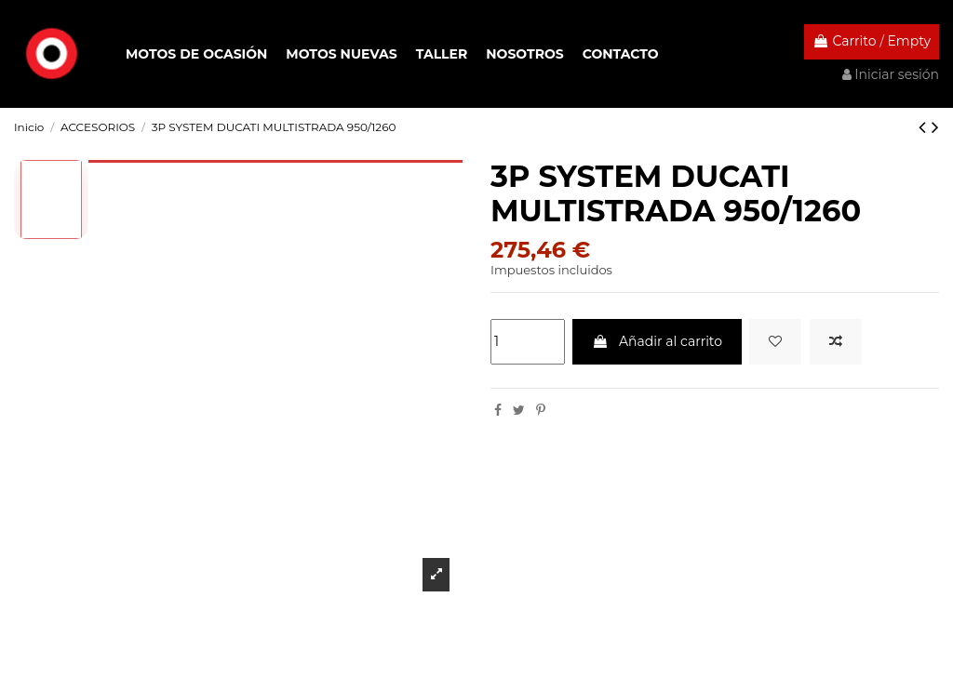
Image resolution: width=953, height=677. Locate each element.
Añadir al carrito (657, 341)
